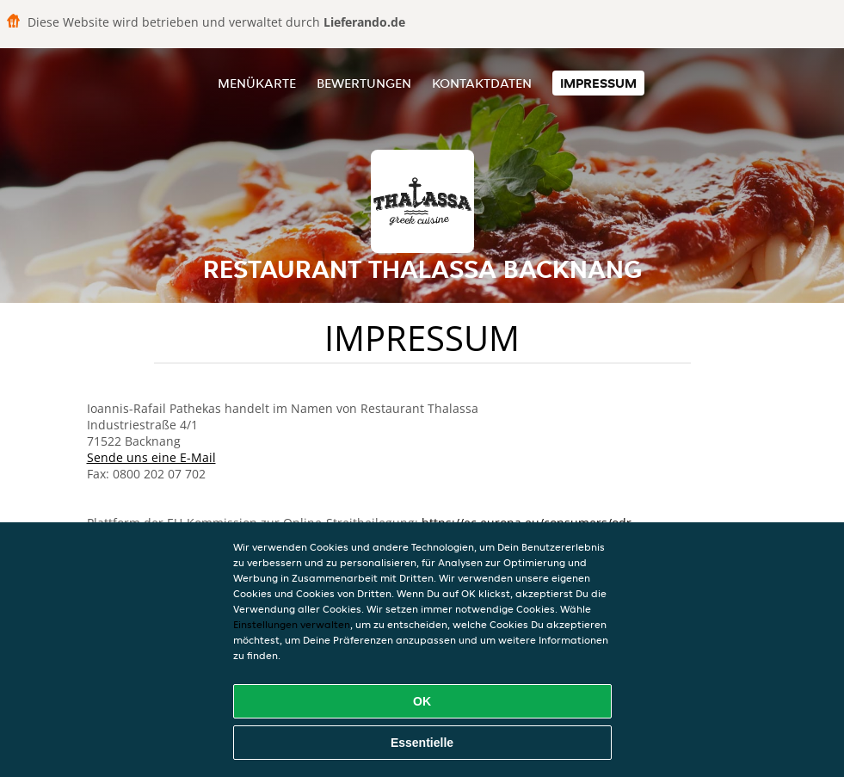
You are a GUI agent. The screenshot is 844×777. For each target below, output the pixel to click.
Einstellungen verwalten (291, 624)
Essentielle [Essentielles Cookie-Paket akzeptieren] (422, 742)
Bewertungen (364, 83)
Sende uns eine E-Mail (151, 457)
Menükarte (257, 83)
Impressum (598, 83)
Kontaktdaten (482, 83)
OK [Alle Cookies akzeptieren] (422, 701)
